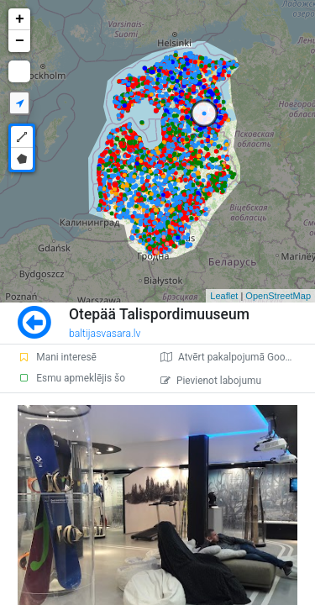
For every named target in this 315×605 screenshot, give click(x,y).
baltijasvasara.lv (105, 333)
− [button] (19, 41)
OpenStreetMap (278, 296)
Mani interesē (57, 357)
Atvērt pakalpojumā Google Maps (237, 357)
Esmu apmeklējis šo (71, 378)
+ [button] (19, 19)
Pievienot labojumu (210, 381)
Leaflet (224, 296)
